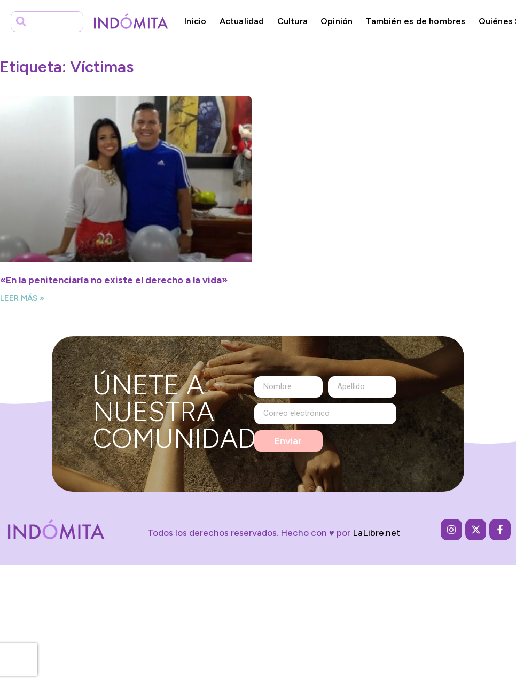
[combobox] (47, 21)
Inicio (195, 21)
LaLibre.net (376, 532)
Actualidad (242, 21)
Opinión (336, 21)
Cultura (292, 21)
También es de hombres (415, 21)
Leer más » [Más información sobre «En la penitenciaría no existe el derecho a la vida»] (22, 298)
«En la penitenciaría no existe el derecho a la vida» (114, 280)
